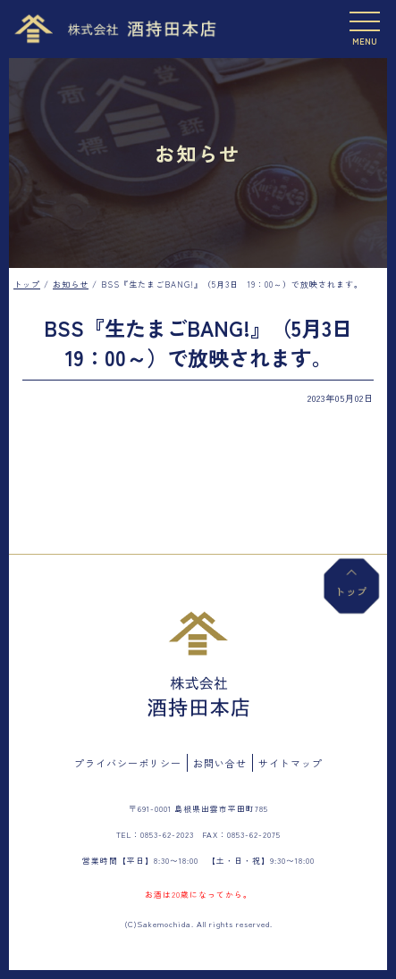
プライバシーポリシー (127, 763)
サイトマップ (290, 763)
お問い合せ (220, 763)
